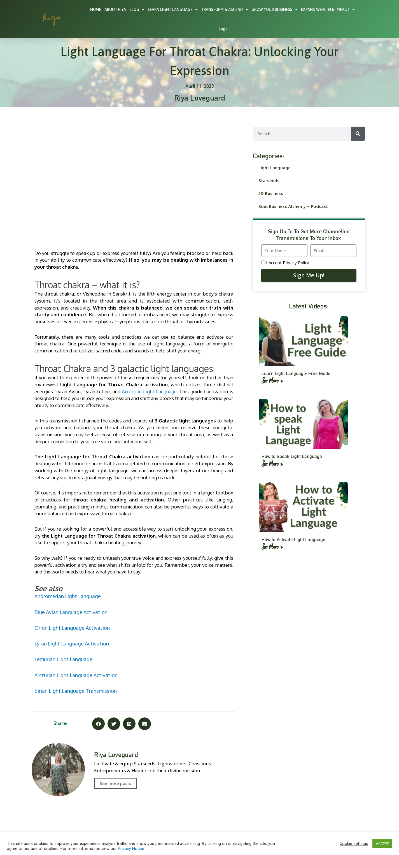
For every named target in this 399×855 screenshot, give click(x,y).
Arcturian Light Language (149, 391)
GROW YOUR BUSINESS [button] (274, 9)
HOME (95, 9)
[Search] (358, 134)
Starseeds (268, 180)
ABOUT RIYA (115, 9)
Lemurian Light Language (63, 659)
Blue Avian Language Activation (71, 612)
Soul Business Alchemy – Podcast (293, 206)
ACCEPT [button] (382, 844)
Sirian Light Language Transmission (75, 691)
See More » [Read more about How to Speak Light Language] (272, 463)
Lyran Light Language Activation (71, 643)
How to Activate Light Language (291, 539)
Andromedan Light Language (67, 596)
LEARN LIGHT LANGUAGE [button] (173, 9)
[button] (98, 723)
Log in (224, 28)
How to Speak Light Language (290, 456)
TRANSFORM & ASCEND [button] (224, 9)
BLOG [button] (136, 9)
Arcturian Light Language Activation (76, 675)
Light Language (274, 167)
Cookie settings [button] (354, 843)
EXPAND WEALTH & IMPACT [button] (328, 9)
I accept (287, 262)
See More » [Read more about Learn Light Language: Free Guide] (272, 379)
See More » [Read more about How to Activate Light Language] (272, 546)
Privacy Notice (131, 848)
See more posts (115, 783)
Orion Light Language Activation (72, 628)
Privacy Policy (296, 262)
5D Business (270, 193)
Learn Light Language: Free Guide (294, 373)
